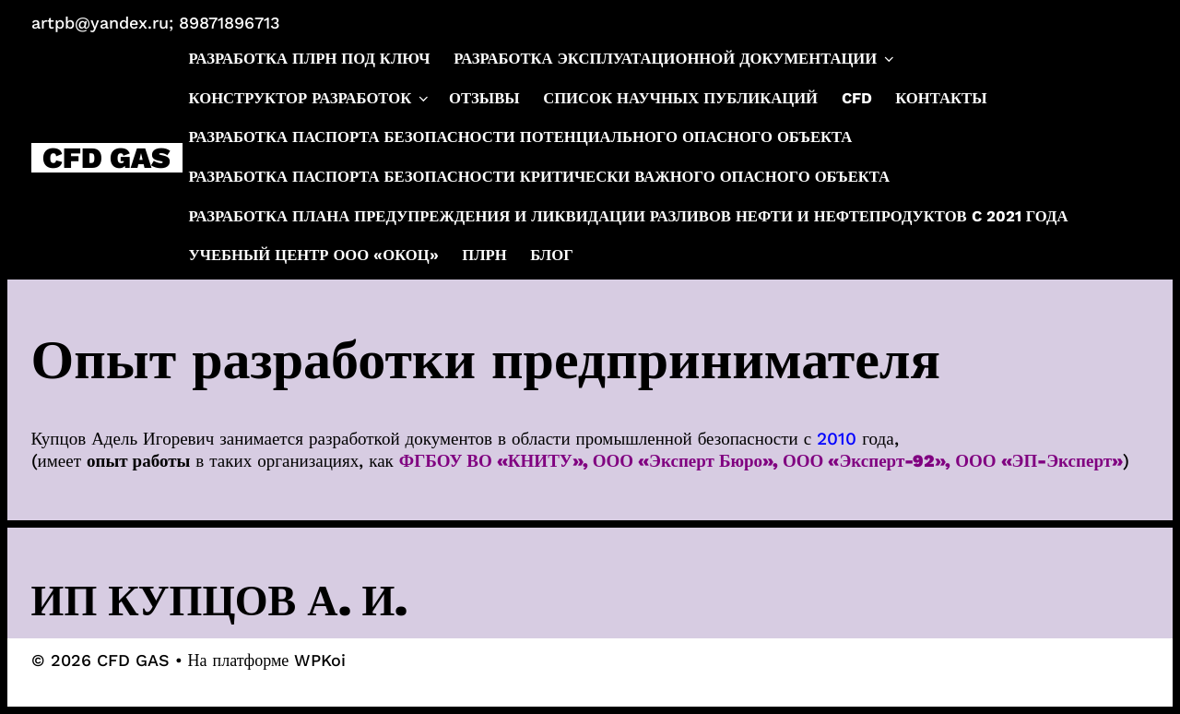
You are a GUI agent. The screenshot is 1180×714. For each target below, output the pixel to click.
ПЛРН (484, 255)
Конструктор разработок (310, 99)
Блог (551, 255)
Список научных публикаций (680, 98)
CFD (857, 98)
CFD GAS (106, 158)
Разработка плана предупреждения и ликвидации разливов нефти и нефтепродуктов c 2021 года (628, 216)
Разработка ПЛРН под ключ (310, 58)
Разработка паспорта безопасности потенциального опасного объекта (521, 137)
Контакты (940, 98)
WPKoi (320, 660)
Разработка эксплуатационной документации (675, 59)
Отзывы (484, 98)
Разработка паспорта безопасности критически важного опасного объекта (540, 176)
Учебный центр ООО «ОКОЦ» (314, 255)
